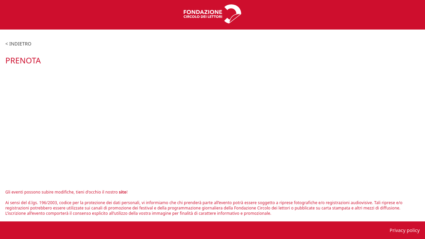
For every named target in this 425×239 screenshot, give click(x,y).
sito (123, 192)
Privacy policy (405, 230)
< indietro (18, 43)
